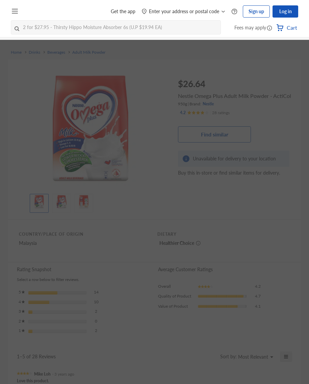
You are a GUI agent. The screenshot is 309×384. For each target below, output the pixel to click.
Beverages (56, 52)
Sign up (256, 11)
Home (16, 52)
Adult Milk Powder (88, 52)
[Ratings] (205, 113)
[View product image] (39, 201)
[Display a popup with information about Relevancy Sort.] (211, 357)
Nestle (208, 103)
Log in (285, 11)
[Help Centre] (234, 11)
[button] (269, 28)
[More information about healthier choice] (198, 243)
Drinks (34, 52)
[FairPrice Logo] (40, 11)
